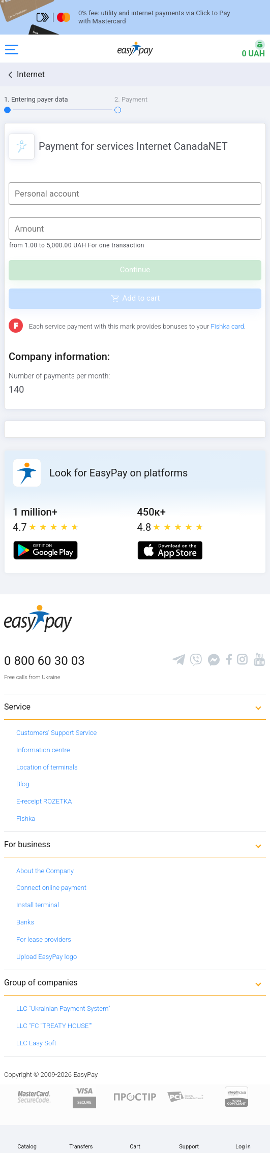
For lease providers (43, 939)
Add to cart (141, 298)
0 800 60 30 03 (44, 661)
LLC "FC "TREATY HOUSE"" (54, 1026)
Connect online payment (51, 887)
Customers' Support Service (56, 732)
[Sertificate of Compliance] (185, 1096)
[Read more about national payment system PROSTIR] (135, 1096)
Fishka (25, 818)
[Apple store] (170, 550)
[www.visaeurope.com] (84, 1096)
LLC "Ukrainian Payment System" (63, 1008)
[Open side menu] (11, 48)
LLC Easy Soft (36, 1043)
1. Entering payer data (36, 99)
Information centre (43, 750)
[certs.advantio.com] (236, 1096)
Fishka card (227, 326)
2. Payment (130, 99)
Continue (135, 269)
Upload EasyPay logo (46, 956)
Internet (31, 74)
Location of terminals (47, 767)
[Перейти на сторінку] (135, 17)
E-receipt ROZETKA (44, 801)
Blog (22, 784)
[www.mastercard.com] (33, 1096)
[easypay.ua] (135, 48)
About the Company (45, 871)
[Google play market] (45, 550)
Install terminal (37, 905)
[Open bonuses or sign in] (247, 49)
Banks (25, 922)
